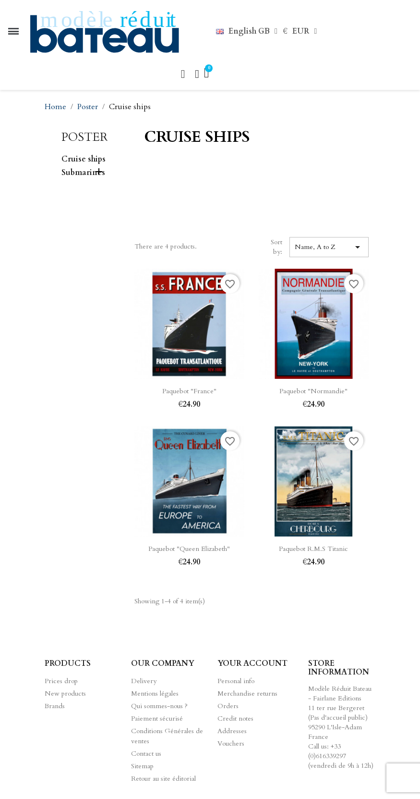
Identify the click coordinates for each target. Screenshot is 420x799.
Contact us (146, 753)
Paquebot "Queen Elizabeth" (189, 548)
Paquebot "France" (189, 391)
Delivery (143, 681)
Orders (228, 706)
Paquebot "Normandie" (313, 391)
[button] (183, 74)
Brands (55, 706)
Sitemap (142, 766)
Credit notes (235, 718)
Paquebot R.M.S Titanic (313, 548)
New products (65, 693)
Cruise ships (83, 159)
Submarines (83, 173)
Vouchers (230, 743)
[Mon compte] (197, 74)
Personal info (235, 681)
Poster (84, 137)
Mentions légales (155, 693)
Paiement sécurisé (157, 718)
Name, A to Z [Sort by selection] (329, 247)
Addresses (232, 731)
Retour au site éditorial (163, 778)
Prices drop (61, 681)
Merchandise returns (247, 693)
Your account (252, 663)
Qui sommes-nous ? (159, 706)
